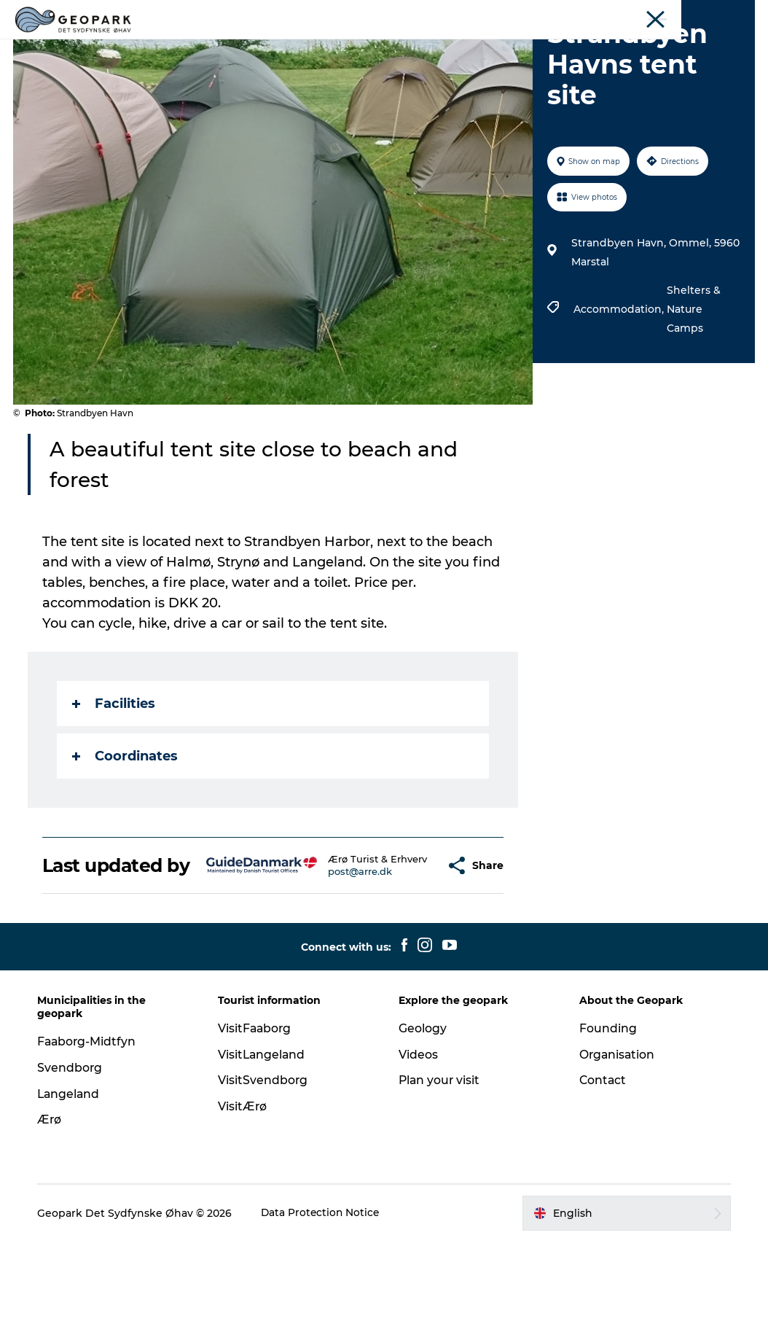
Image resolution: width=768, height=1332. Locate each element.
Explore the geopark (270, 47)
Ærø (52, 1210)
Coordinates (126, 825)
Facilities (115, 773)
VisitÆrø (244, 1197)
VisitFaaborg (256, 1119)
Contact (602, 1170)
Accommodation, (619, 378)
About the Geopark (713, 14)
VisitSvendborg (264, 1170)
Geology (371, 47)
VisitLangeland (263, 1145)
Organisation (616, 1145)
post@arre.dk (334, 957)
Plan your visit (514, 47)
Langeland (72, 1184)
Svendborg (73, 1158)
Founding (606, 1119)
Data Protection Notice (324, 1303)
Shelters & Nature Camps (693, 378)
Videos (435, 47)
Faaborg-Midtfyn (90, 1132)
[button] (407, 945)
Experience (634, 14)
